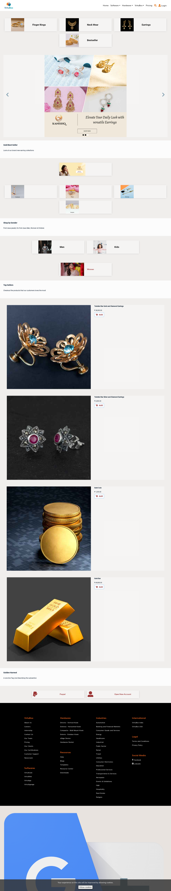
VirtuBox (91, 662)
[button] (7, 96)
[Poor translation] (10, 850)
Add (62, 315)
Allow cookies (85, 887)
